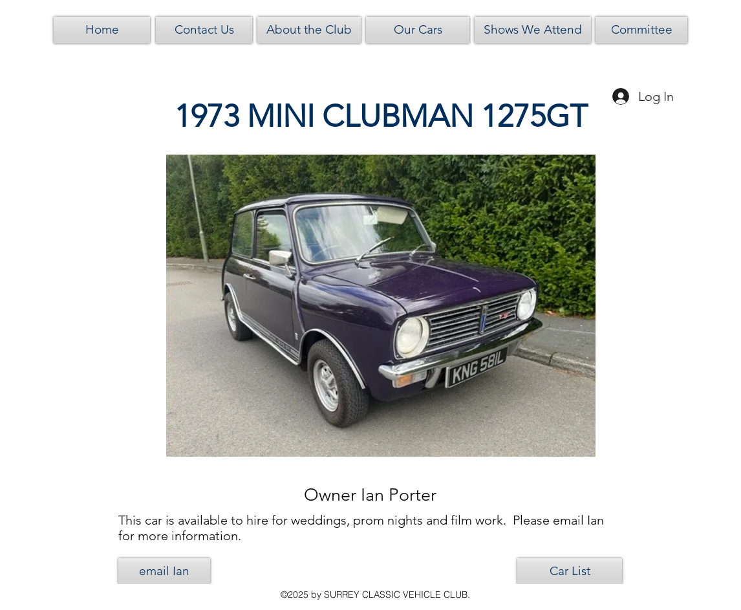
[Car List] (569, 571)
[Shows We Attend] (533, 30)
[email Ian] (164, 571)
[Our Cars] (417, 30)
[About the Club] (309, 30)
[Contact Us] (204, 30)
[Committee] (641, 30)
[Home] (102, 30)
